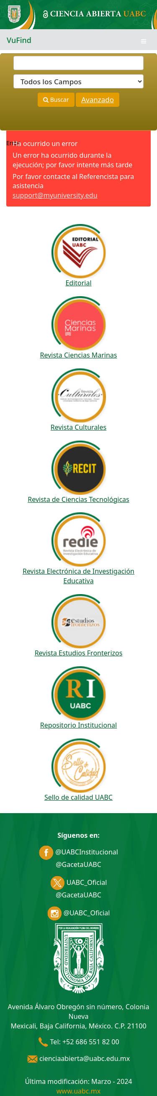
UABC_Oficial (78, 882)
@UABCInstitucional (78, 852)
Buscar (56, 99)
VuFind (19, 40)
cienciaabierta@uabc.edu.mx (78, 1058)
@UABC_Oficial (78, 912)
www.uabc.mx (78, 1091)
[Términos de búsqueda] (78, 63)
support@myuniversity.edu (55, 195)
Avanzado (97, 99)
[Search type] (78, 81)
